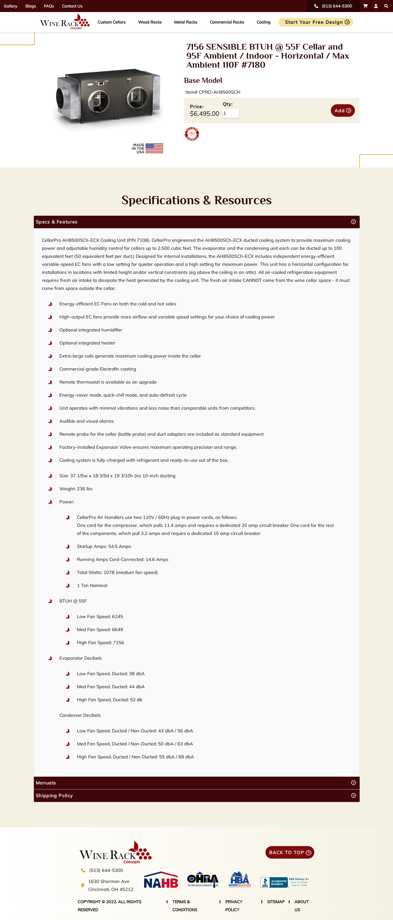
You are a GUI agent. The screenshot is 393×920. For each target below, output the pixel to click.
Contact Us (72, 6)
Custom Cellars (111, 22)
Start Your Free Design (314, 22)
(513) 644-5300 (106, 870)
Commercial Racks (227, 22)
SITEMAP (275, 901)
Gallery (10, 6)
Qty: (228, 104)
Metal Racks (185, 22)
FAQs (49, 6)
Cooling (263, 22)
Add (340, 110)
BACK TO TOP (286, 852)
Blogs (30, 6)
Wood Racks (150, 22)
